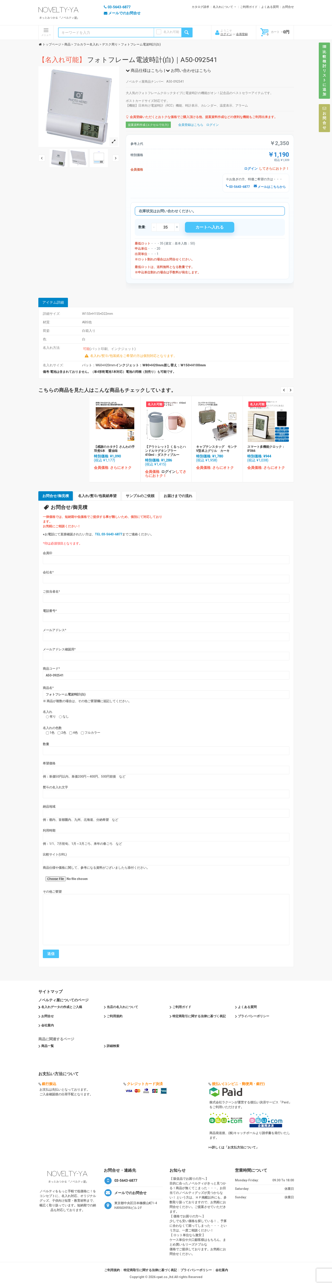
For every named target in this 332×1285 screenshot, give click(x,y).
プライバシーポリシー (253, 1016)
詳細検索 (113, 1046)
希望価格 (49, 763)
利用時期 (49, 830)
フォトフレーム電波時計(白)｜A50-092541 (127, 60)
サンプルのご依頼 (140, 496)
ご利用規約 (114, 1016)
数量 (46, 744)
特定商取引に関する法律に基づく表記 (199, 1016)
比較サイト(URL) (55, 854)
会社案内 (47, 1025)
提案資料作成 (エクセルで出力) (148, 125)
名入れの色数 (52, 728)
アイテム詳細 (53, 302)
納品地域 (49, 806)
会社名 (48, 572)
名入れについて (223, 7)
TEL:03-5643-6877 (108, 534)
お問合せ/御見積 (55, 496)
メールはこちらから (270, 187)
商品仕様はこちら (144, 70)
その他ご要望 (52, 891)
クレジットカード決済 (145, 1084)
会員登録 (242, 34)
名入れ (47, 712)
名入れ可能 (171, 32)
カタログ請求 (200, 7)
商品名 (48, 688)
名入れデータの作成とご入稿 (61, 1007)
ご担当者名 (51, 591)
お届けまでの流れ (178, 496)
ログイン (226, 34)
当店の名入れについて (122, 1007)
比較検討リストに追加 (324, 70)
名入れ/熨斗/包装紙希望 (97, 496)
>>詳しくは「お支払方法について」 (233, 1147)
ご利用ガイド (249, 7)
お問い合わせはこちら (188, 70)
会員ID (47, 553)
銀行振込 (49, 1084)
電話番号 (50, 611)
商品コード (51, 668)
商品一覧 (47, 1046)
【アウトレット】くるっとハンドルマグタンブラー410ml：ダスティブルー (165, 451)
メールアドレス (54, 630)
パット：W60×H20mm (144, 365)
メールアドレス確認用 (59, 649)
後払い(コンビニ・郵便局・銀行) (238, 1084)
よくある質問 (270, 7)
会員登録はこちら (190, 125)
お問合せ (288, 7)
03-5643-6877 (238, 187)
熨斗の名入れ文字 (55, 787)
